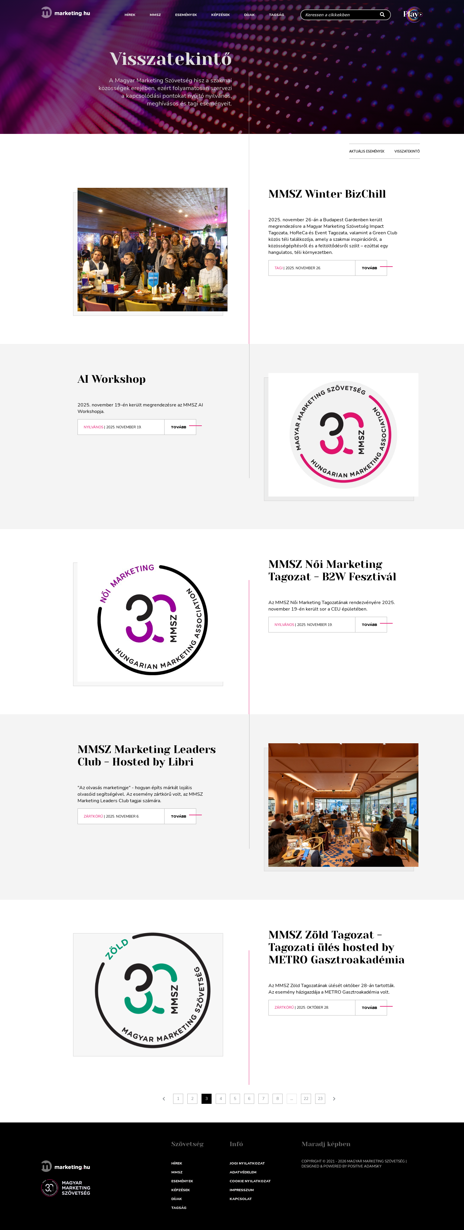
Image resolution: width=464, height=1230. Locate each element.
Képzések (220, 14)
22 (306, 1098)
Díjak (249, 14)
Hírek (130, 14)
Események (186, 14)
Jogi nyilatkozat (247, 1163)
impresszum (242, 1190)
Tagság (276, 14)
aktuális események (366, 151)
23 (320, 1098)
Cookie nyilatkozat (250, 1181)
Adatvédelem (243, 1172)
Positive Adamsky (364, 1166)
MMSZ (155, 14)
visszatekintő (407, 151)
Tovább (369, 268)
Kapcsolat (241, 1199)
